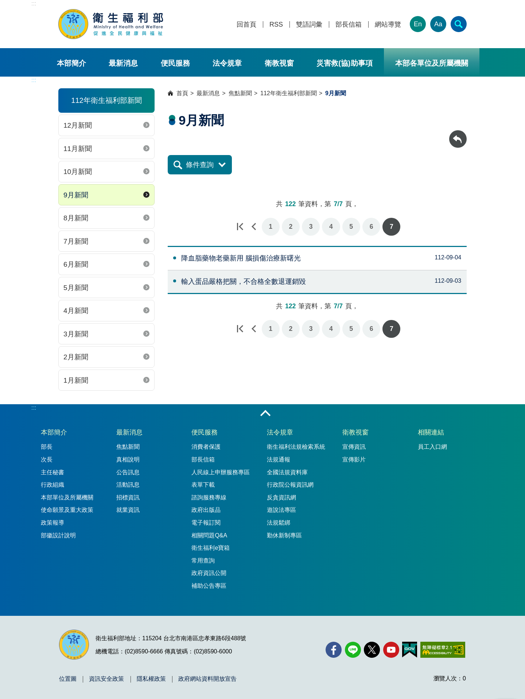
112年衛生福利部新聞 (288, 93)
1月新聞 (75, 380)
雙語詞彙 (309, 24)
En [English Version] (418, 24)
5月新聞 (75, 287)
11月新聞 (77, 148)
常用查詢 (203, 560)
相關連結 (431, 432)
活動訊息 (128, 485)
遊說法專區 (281, 510)
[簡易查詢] (459, 24)
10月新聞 (77, 171)
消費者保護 (206, 447)
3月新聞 (75, 334)
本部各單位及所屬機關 (431, 63)
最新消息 (123, 63)
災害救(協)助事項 (344, 63)
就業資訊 (128, 510)
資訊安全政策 (106, 679)
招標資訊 (128, 497)
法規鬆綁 (278, 523)
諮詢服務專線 (208, 497)
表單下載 (203, 485)
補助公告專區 (208, 586)
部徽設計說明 (58, 535)
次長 (46, 459)
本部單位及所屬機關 (67, 497)
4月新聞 (75, 310)
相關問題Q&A (209, 535)
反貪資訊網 (281, 497)
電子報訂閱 (206, 523)
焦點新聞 (240, 93)
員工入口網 (432, 447)
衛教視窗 (279, 63)
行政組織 (52, 485)
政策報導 (52, 523)
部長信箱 (348, 24)
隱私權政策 (151, 679)
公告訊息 (128, 472)
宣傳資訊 (354, 447)
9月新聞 (75, 195)
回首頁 (246, 24)
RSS (276, 24)
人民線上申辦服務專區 (220, 472)
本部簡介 (71, 63)
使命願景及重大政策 (67, 510)
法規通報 (278, 459)
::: (33, 3)
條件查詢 (200, 165)
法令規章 (227, 63)
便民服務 (175, 63)
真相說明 (128, 459)
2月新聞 (75, 357)
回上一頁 (458, 134)
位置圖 (68, 679)
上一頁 (254, 227)
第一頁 (240, 227)
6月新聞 (75, 264)
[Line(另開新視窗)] (353, 650)
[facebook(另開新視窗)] (334, 650)
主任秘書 (52, 472)
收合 (265, 414)
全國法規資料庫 (287, 472)
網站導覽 (388, 24)
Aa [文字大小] (438, 24)
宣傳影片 (354, 459)
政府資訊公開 (208, 573)
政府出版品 (206, 510)
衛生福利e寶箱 (210, 548)
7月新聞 (75, 241)
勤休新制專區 (284, 535)
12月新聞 (77, 125)
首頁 (182, 93)
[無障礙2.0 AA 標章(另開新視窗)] (442, 650)
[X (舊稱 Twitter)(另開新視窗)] (372, 650)
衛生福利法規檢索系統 (296, 447)
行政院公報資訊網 (290, 485)
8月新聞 (75, 218)
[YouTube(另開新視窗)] (391, 650)
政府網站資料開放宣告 (207, 679)
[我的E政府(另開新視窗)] (409, 650)
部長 (46, 447)
